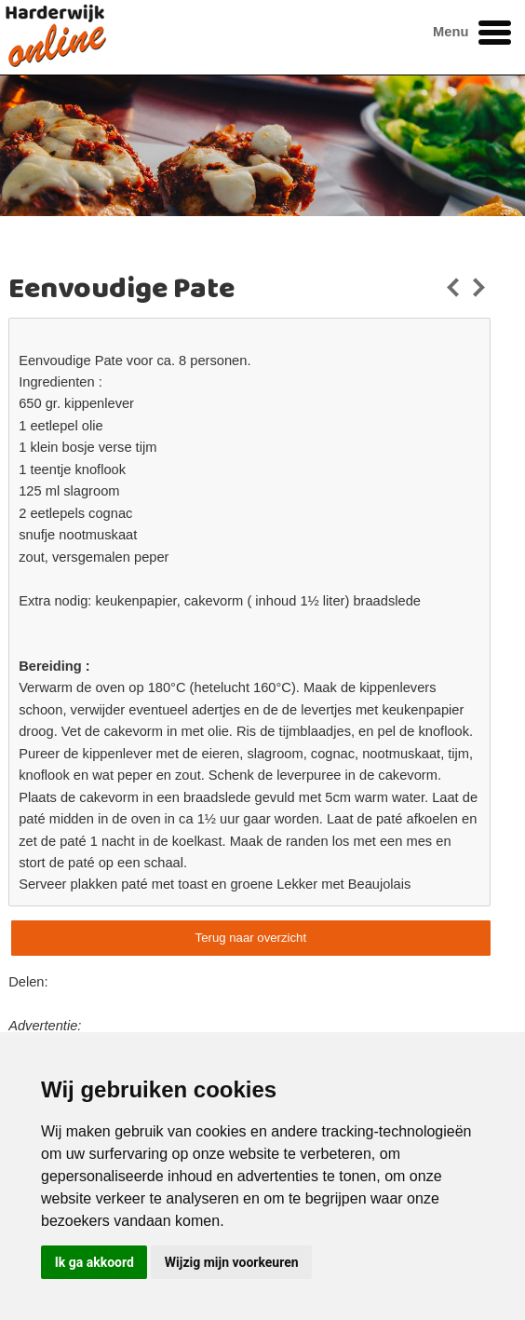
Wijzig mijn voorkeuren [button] (232, 1262)
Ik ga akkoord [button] (94, 1262)
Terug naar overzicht (250, 938)
